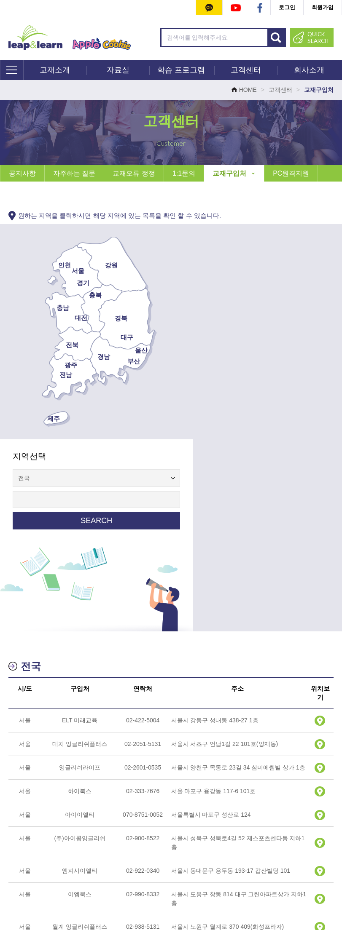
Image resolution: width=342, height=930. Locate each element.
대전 (65, 317)
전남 (50, 374)
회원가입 (323, 7)
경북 (105, 318)
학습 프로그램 (181, 70)
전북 (56, 344)
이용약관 (220, 865)
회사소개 (309, 70)
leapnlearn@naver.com (305, 897)
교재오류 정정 (134, 173)
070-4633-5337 (186, 897)
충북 (79, 295)
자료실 (118, 70)
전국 (31, 474)
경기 (67, 282)
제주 (38, 418)
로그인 (287, 7)
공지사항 (22, 173)
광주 (55, 365)
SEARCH (251, 318)
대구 (111, 337)
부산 (118, 361)
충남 (47, 307)
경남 (88, 356)
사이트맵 (258, 865)
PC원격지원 (291, 173)
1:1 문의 (121, 865)
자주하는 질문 (74, 173)
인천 (49, 265)
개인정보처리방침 (170, 865)
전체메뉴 (12, 70)
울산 (125, 350)
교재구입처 (234, 173)
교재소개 (55, 70)
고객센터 (246, 70)
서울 (62, 270)
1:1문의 (183, 173)
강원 (95, 265)
